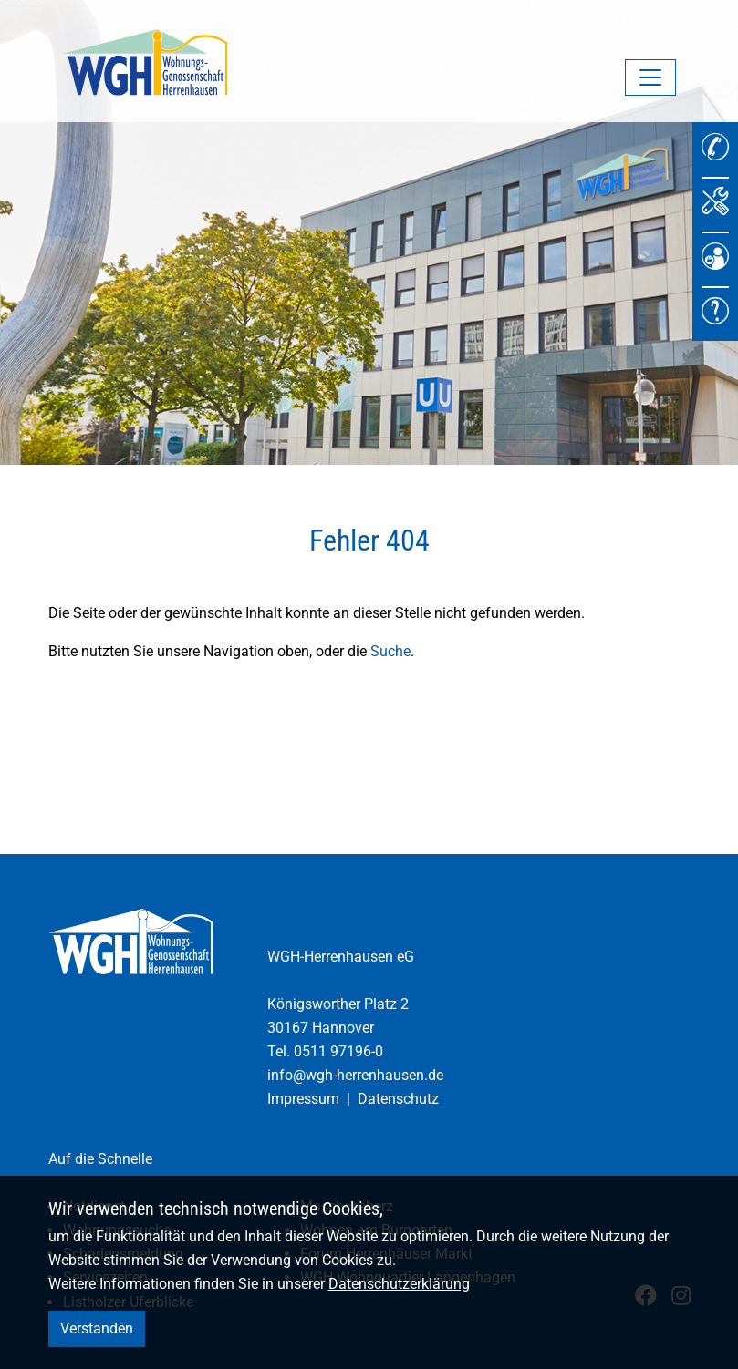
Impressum (303, 1098)
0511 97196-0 (338, 1051)
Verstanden (96, 1328)
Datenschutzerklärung (399, 1283)
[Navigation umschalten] (650, 77)
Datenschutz (398, 1098)
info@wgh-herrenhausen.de (355, 1075)
